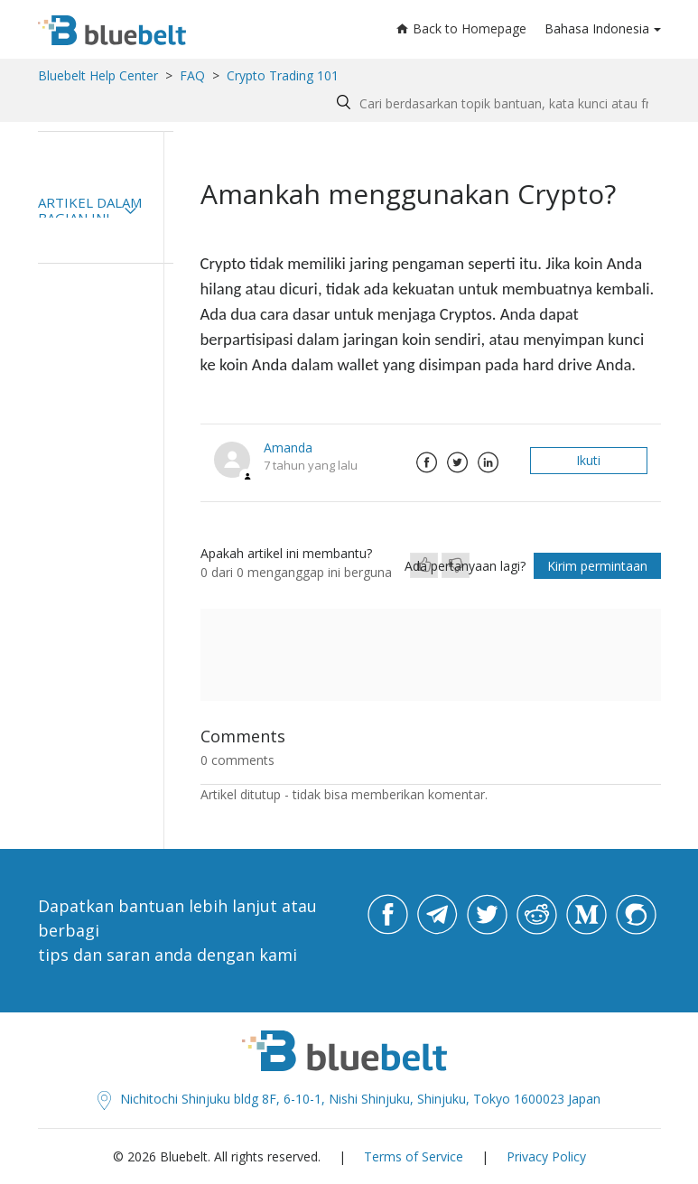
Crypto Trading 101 (283, 75)
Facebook (427, 462)
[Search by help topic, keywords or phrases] (494, 103)
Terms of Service (413, 1156)
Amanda (288, 447)
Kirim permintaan (597, 565)
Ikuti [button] (588, 460)
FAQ (192, 75)
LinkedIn (488, 462)
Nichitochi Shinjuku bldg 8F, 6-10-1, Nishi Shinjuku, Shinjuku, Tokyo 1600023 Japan (349, 1098)
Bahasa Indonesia (596, 28)
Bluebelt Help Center (98, 75)
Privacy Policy (546, 1156)
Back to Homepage (461, 28)
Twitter (458, 462)
